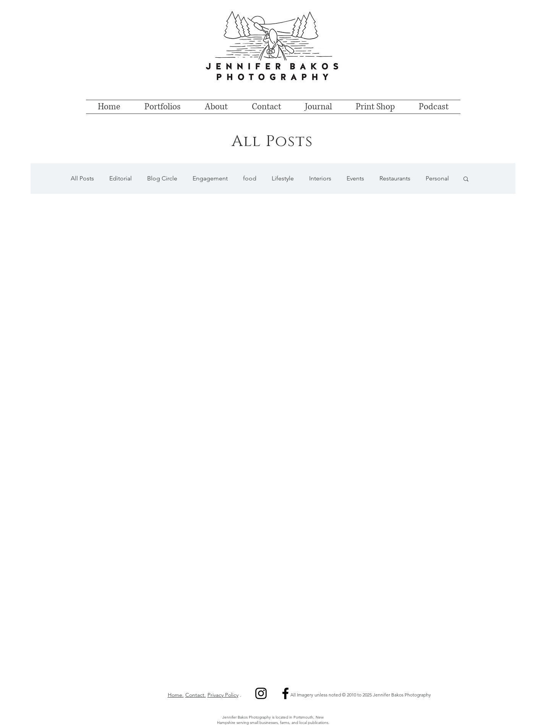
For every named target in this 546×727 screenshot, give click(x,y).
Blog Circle (162, 178)
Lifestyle (283, 178)
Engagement (210, 178)
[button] (466, 179)
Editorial (120, 178)
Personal (437, 178)
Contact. (195, 694)
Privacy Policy (222, 694)
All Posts (82, 178)
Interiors (320, 178)
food (249, 178)
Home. (176, 694)
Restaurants (394, 178)
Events (355, 178)
